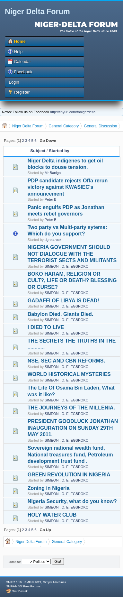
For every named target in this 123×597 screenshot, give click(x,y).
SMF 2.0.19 (14, 582)
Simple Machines (54, 582)
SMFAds (11, 586)
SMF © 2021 (32, 582)
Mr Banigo (53, 173)
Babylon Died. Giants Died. (60, 314)
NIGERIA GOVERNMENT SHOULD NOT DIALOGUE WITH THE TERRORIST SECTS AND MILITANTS (72, 253)
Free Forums (31, 586)
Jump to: (15, 562)
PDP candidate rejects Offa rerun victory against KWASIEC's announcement (68, 187)
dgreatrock (53, 240)
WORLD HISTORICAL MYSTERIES (69, 374)
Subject (37, 150)
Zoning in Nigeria (49, 488)
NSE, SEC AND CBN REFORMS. (66, 360)
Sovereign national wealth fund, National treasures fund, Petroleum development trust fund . (70, 454)
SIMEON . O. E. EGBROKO (66, 266)
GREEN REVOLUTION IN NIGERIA (69, 474)
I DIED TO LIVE (46, 327)
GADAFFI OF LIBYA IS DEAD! (63, 300)
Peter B (51, 199)
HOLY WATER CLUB (52, 515)
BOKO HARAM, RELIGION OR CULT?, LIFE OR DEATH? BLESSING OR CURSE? (72, 280)
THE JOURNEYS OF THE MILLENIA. (71, 407)
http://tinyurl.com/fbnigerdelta (72, 112)
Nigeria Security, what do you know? (72, 501)
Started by (59, 150)
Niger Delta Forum (37, 11)
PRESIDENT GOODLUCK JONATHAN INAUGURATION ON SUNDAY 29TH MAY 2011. (73, 427)
